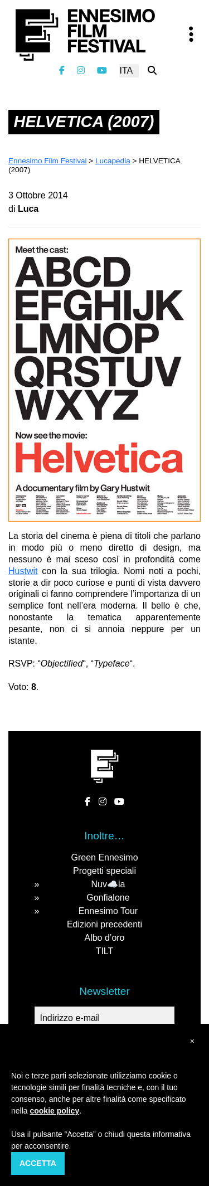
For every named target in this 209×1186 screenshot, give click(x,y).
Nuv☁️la (108, 884)
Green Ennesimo (104, 857)
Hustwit (22, 571)
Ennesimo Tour (108, 911)
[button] (192, 1041)
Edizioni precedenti (104, 924)
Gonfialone (107, 897)
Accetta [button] (38, 1163)
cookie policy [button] (54, 1110)
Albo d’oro (104, 937)
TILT (105, 951)
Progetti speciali (104, 871)
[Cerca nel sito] (152, 70)
